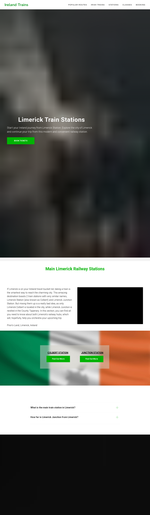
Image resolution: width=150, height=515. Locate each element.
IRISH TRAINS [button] (98, 5)
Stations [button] (114, 5)
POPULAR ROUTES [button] (77, 5)
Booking (140, 5)
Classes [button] (127, 5)
